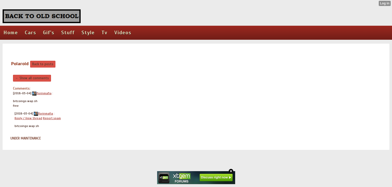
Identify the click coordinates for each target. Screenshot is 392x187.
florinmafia (42, 93)
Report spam (52, 118)
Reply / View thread (28, 118)
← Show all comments (32, 78)
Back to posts (42, 64)
